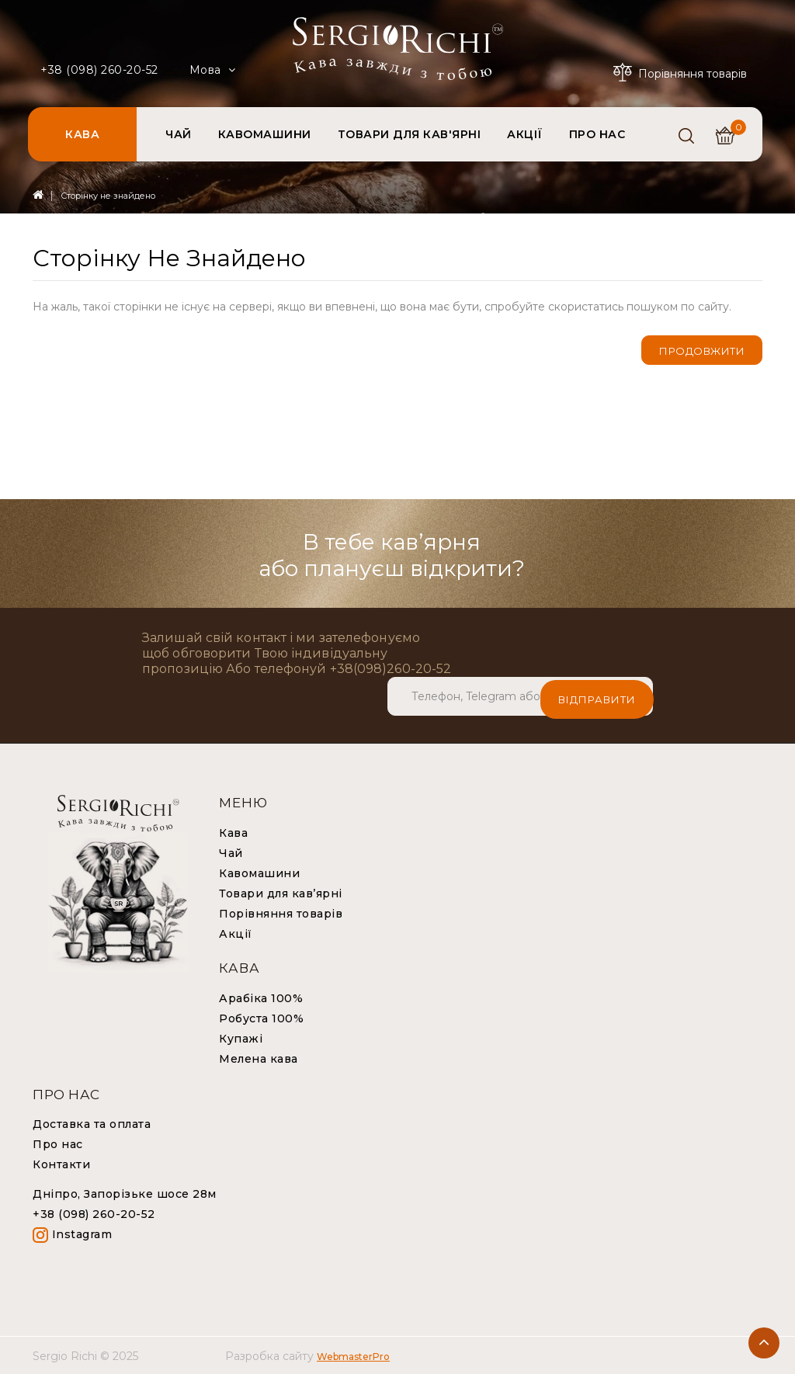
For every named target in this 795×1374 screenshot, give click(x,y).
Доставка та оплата (92, 1123)
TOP (763, 1342)
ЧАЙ (178, 134)
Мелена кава (258, 1058)
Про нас (58, 1143)
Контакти (61, 1164)
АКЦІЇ (525, 134)
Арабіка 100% (261, 997)
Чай (231, 852)
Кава (233, 832)
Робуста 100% (261, 1018)
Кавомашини (259, 873)
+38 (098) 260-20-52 (99, 70)
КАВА (82, 134)
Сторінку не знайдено (108, 195)
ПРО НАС (597, 134)
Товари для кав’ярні (280, 893)
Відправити (597, 695)
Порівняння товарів (280, 913)
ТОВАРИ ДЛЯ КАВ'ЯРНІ (409, 134)
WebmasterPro (353, 1356)
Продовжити (702, 351)
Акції (235, 933)
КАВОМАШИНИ (264, 134)
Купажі (240, 1038)
